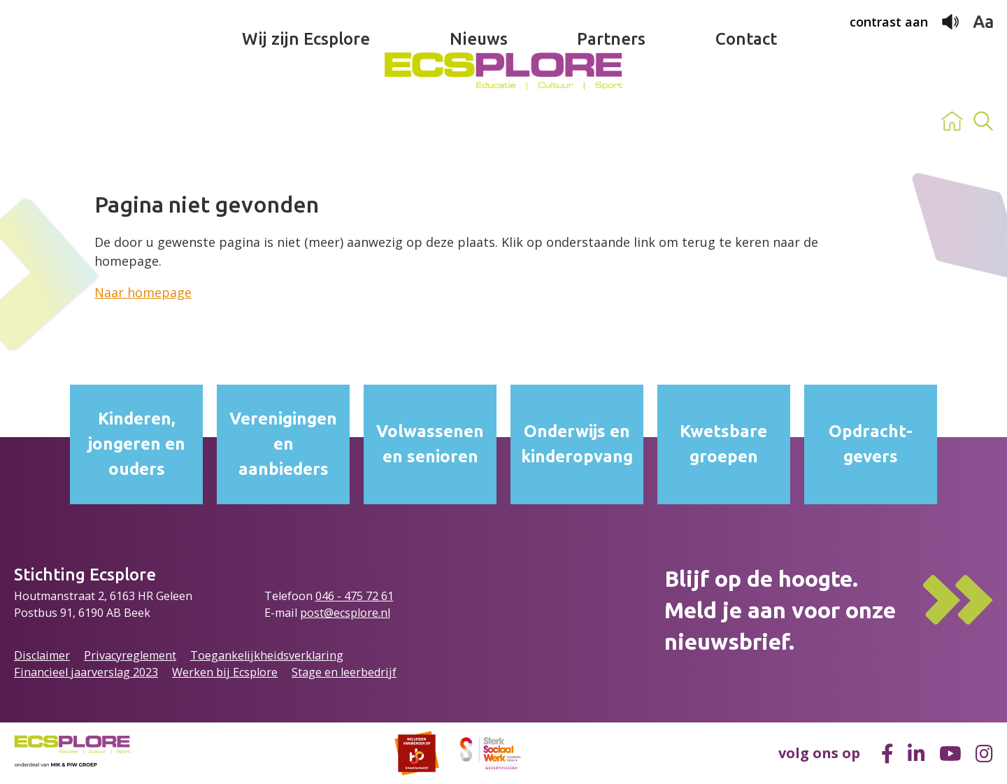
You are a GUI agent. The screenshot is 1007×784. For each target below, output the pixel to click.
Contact (746, 121)
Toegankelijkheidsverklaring (266, 655)
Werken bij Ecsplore (225, 672)
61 (387, 596)
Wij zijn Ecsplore (306, 121)
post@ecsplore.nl (345, 612)
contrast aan (889, 21)
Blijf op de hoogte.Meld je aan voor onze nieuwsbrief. (780, 610)
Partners (611, 121)
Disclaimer (42, 655)
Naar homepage (143, 292)
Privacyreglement (130, 655)
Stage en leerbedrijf (344, 672)
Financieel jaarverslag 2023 (86, 672)
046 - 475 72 (348, 596)
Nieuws (479, 121)
